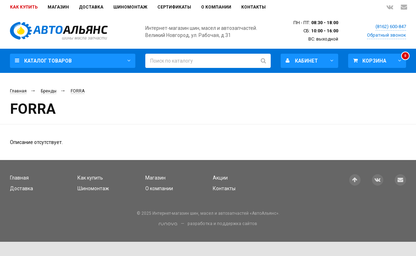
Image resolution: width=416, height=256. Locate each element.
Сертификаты (174, 7)
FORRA (78, 91)
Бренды (48, 91)
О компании (216, 7)
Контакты (253, 7)
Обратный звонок (386, 35)
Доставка (91, 7)
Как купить (24, 7)
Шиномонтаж (130, 7)
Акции (220, 178)
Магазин (58, 7)
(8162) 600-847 (391, 26)
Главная (18, 91)
